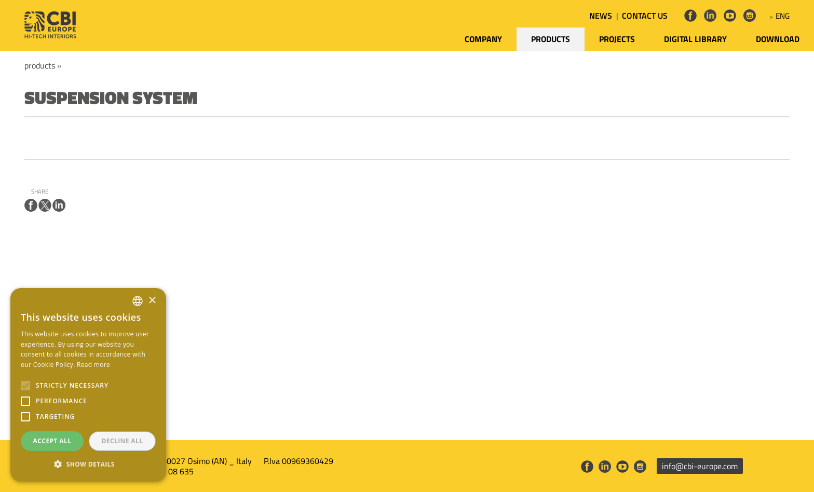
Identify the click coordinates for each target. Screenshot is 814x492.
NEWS (600, 15)
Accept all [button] (52, 440)
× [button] (152, 301)
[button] (88, 464)
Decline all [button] (122, 440)
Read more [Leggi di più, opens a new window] (93, 364)
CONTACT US (645, 15)
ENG (783, 16)
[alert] (88, 385)
